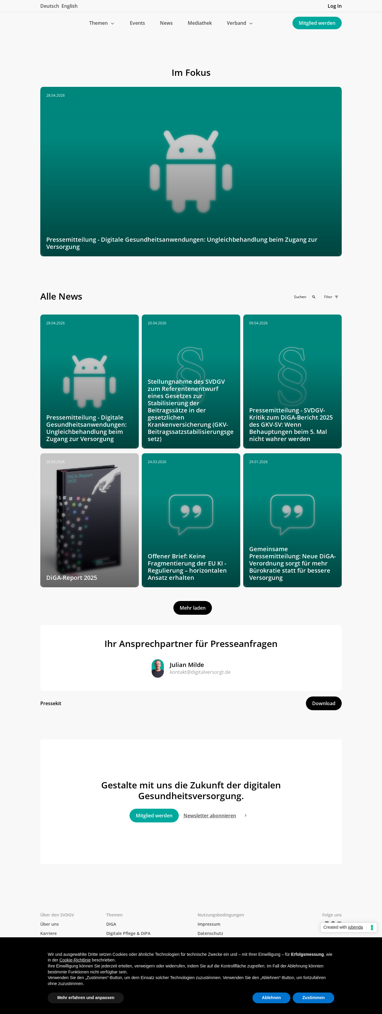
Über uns (49, 924)
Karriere (48, 933)
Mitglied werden (317, 23)
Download (323, 703)
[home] (45, 23)
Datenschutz (210, 933)
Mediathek (200, 23)
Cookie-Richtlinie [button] (75, 960)
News (166, 23)
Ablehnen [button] (271, 997)
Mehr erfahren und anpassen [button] (85, 997)
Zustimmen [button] (313, 997)
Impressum (209, 924)
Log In (335, 6)
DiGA (111, 924)
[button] (102, 23)
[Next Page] (192, 608)
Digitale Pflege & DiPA (128, 933)
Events (137, 23)
